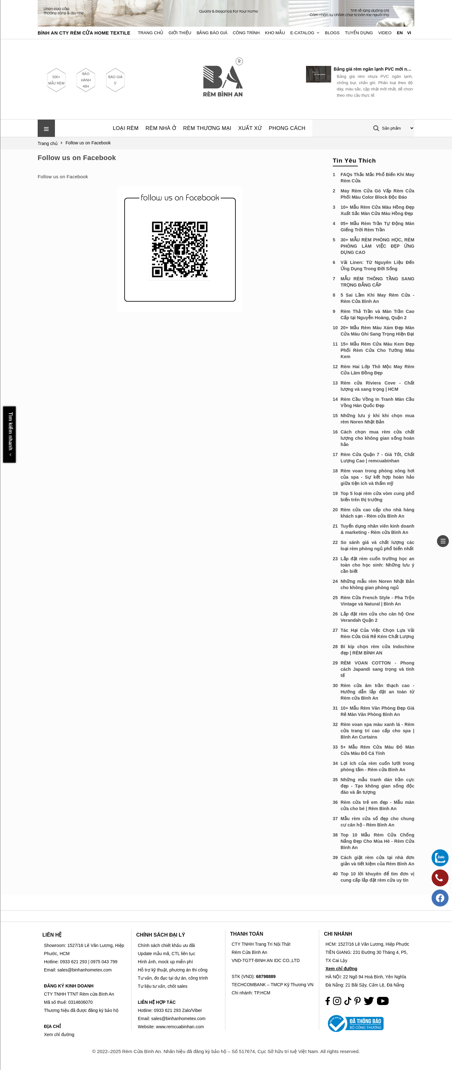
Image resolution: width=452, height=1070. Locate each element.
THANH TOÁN (246, 934)
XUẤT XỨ (250, 128)
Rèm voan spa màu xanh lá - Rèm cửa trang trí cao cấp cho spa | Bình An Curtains (377, 730)
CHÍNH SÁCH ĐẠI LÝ (160, 935)
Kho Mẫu (275, 32)
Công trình (246, 32)
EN (400, 32)
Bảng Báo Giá (211, 32)
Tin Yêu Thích (354, 160)
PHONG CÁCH (287, 128)
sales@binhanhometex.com (178, 1018)
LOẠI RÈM (125, 128)
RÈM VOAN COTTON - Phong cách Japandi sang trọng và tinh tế (377, 669)
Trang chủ (150, 32)
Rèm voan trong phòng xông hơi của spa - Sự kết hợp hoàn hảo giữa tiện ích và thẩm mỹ (377, 477)
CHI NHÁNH (338, 934)
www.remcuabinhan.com (180, 1026)
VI (409, 32)
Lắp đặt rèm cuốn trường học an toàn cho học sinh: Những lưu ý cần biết (377, 565)
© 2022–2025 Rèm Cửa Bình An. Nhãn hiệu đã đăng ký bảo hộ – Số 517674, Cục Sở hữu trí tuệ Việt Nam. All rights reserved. (226, 1051)
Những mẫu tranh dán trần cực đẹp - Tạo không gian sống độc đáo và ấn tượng (377, 786)
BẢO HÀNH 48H (86, 80)
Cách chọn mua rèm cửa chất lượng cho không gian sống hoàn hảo (377, 438)
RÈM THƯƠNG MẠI (207, 128)
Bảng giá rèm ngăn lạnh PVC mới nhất (373, 69)
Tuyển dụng (359, 32)
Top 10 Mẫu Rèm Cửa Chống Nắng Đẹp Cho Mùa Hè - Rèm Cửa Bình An (377, 841)
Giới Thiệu (180, 32)
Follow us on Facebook (77, 158)
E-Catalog (302, 32)
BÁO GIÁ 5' (115, 80)
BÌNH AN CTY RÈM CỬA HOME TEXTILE (84, 32)
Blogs (332, 32)
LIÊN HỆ (52, 935)
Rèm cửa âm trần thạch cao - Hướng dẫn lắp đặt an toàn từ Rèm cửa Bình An (377, 692)
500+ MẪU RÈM (56, 80)
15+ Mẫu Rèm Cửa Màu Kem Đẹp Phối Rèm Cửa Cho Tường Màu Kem (377, 350)
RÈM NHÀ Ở (161, 128)
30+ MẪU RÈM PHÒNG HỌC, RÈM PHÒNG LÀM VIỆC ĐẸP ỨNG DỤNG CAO (377, 246)
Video (384, 32)
